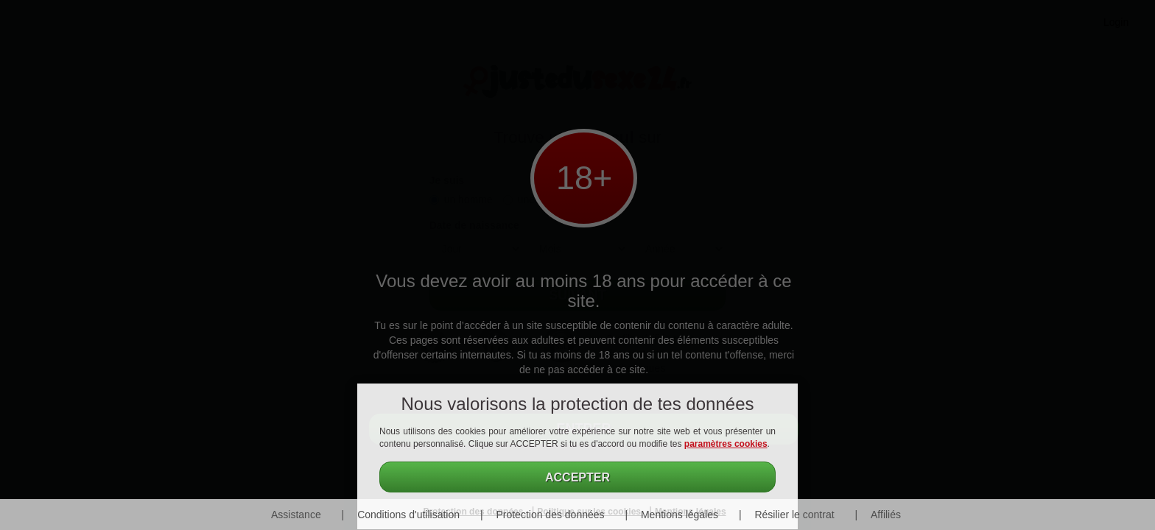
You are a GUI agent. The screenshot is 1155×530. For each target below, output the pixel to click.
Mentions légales (679, 514)
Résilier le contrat (794, 514)
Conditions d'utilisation (408, 514)
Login (1115, 22)
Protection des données (550, 514)
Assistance (296, 514)
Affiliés (886, 514)
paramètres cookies (726, 444)
